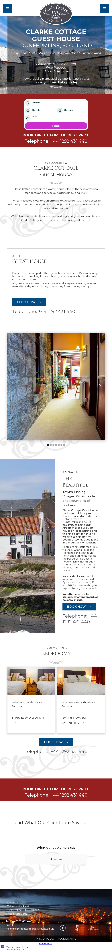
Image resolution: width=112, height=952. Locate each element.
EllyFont (20, 949)
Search (56, 125)
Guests (35, 116)
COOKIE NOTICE (67, 939)
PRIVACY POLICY (45, 939)
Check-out (69, 110)
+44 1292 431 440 (21, 921)
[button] (7, 8)
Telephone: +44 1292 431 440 (56, 141)
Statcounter (45, 943)
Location (36, 103)
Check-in (36, 110)
